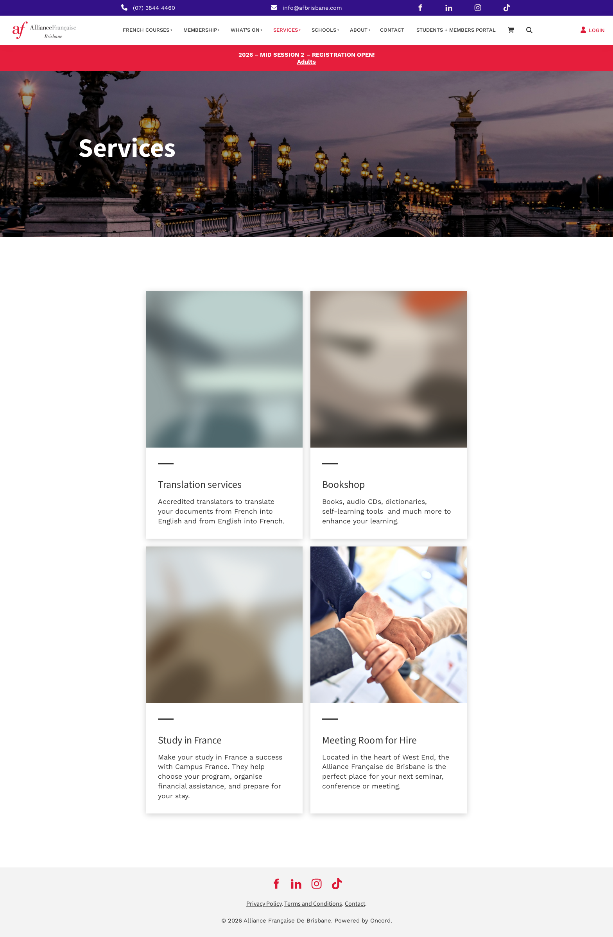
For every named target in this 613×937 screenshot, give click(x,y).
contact (392, 30)
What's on (245, 30)
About (358, 30)
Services (285, 30)
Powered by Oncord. (363, 920)
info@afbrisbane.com (312, 8)
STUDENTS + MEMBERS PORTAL (456, 30)
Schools (324, 30)
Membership (200, 30)
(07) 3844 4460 (154, 8)
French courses (146, 30)
